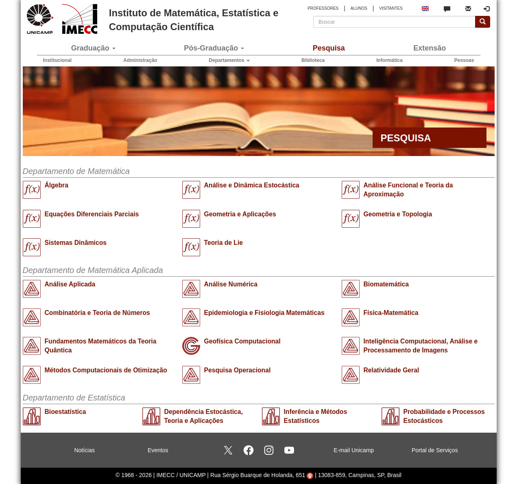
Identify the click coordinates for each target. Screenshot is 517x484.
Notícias (84, 450)
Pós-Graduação (214, 48)
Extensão (429, 48)
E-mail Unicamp (354, 450)
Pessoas (464, 60)
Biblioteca (313, 60)
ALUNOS (359, 8)
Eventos (158, 450)
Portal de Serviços (435, 450)
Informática (389, 60)
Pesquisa (329, 48)
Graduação (93, 48)
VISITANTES (391, 8)
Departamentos (229, 60)
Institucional (57, 60)
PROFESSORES (323, 8)
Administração (140, 60)
